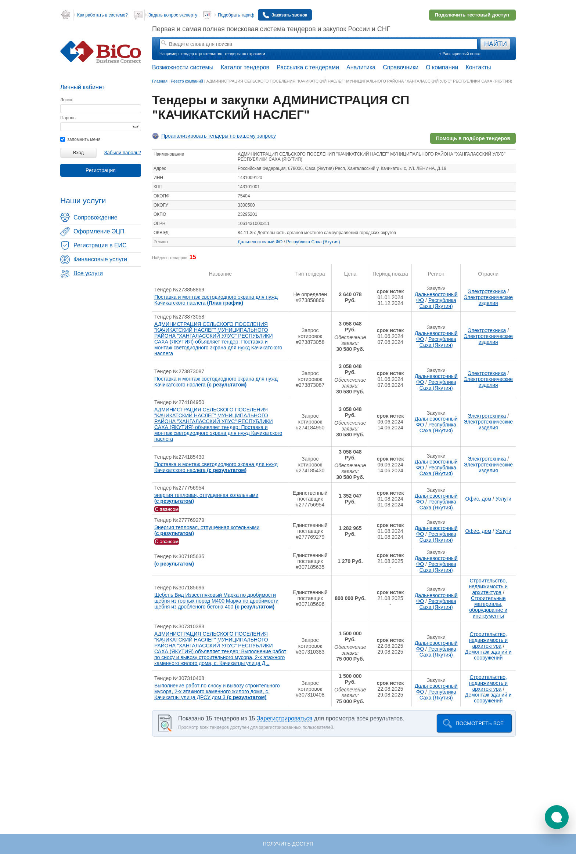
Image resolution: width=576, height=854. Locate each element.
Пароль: (68, 117)
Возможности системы (182, 67)
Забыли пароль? (122, 152)
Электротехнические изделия (488, 300)
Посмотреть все (480, 723)
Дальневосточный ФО (260, 241)
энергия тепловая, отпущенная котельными (206, 498)
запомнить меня (80, 139)
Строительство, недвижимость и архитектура (488, 586)
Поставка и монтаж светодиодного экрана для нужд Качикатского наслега (216, 300)
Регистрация (101, 170)
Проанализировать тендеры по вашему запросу (218, 136)
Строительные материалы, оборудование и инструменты (488, 607)
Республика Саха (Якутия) (313, 241)
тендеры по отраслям (244, 53)
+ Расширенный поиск (459, 53)
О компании (442, 67)
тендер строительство (201, 53)
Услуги (503, 499)
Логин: (66, 99)
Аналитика (360, 67)
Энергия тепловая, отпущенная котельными (206, 530)
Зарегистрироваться (284, 718)
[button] (557, 817)
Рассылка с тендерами (308, 67)
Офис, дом (478, 499)
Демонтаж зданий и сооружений (488, 655)
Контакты (478, 67)
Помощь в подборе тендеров (473, 138)
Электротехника (487, 291)
